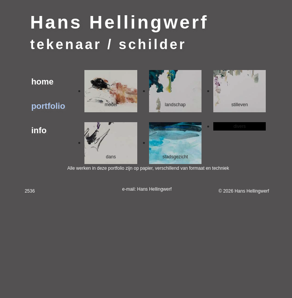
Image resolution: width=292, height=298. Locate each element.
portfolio (48, 106)
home (42, 81)
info (38, 130)
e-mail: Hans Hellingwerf (146, 189)
